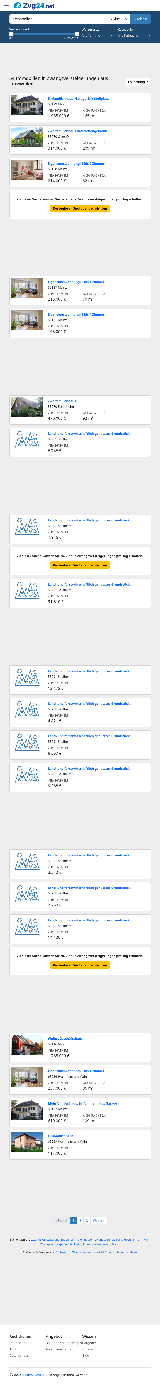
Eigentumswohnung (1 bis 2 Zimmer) (77, 163)
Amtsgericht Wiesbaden (71, 1252)
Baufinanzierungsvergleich (66, 1343)
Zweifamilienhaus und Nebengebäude (78, 131)
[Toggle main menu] (6, 5)
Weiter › (98, 1221)
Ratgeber (89, 1343)
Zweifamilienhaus (62, 401)
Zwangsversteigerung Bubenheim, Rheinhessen (62, 1239)
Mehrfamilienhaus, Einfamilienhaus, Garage (82, 1103)
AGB (12, 1349)
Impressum (18, 1343)
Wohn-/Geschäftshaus (65, 1038)
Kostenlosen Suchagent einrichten (80, 208)
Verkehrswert (19, 29)
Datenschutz (18, 1355)
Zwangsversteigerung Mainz (101, 1244)
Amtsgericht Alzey (99, 1252)
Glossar (88, 1349)
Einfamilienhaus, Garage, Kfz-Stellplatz (78, 98)
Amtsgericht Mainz (125, 1252)
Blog (85, 1355)
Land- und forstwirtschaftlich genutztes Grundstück (89, 433)
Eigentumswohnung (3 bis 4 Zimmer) (77, 282)
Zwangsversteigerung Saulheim (60, 1244)
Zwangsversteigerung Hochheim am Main (122, 1239)
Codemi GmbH (33, 1375)
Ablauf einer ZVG (58, 1349)
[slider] (11, 34)
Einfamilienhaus (60, 1136)
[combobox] (57, 19)
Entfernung (137, 82)
